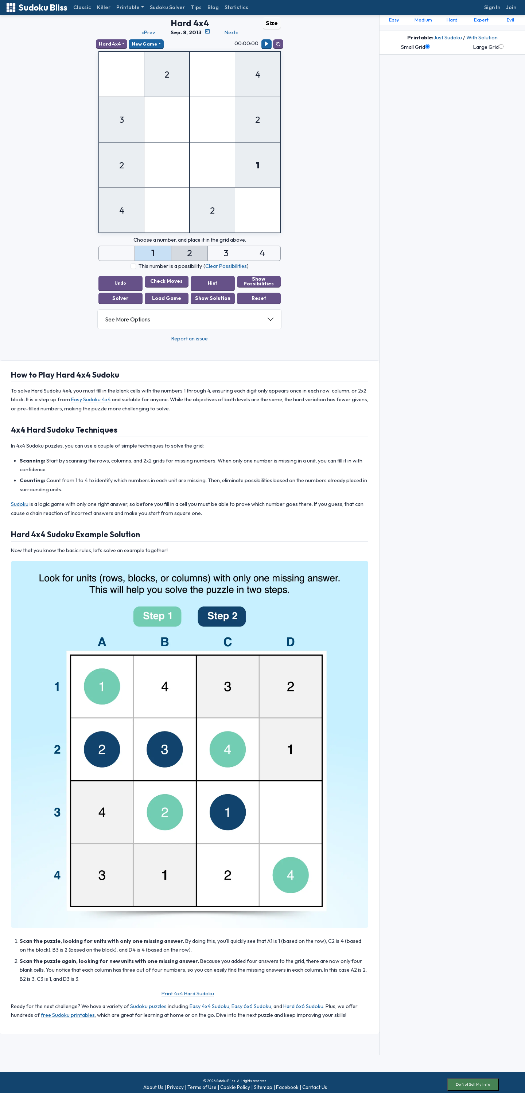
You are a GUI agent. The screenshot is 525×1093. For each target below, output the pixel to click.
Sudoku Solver (167, 7)
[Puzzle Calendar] (207, 31)
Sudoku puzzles (148, 1002)
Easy (394, 20)
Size (272, 23)
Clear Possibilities (226, 266)
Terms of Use (202, 1083)
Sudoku (19, 500)
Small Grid (415, 47)
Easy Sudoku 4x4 (91, 396)
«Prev (148, 32)
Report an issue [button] (189, 335)
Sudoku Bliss (36, 7)
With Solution (482, 37)
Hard (452, 20)
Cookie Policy (235, 1083)
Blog (213, 7)
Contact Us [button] (314, 1083)
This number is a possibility (170, 266)
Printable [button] (128, 7)
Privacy (175, 1083)
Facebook (287, 1083)
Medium (423, 20)
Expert (481, 20)
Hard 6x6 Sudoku (303, 1002)
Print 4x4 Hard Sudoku (188, 990)
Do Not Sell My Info (473, 1080)
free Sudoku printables (68, 1011)
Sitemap (263, 1083)
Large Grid (488, 47)
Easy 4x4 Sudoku (209, 1002)
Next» (231, 32)
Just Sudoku (447, 37)
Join (511, 7)
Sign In (492, 7)
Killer (103, 7)
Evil (510, 20)
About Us (153, 1083)
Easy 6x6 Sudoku (251, 1002)
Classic (82, 7)
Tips (196, 7)
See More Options (127, 315)
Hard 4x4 (110, 44)
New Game (144, 44)
